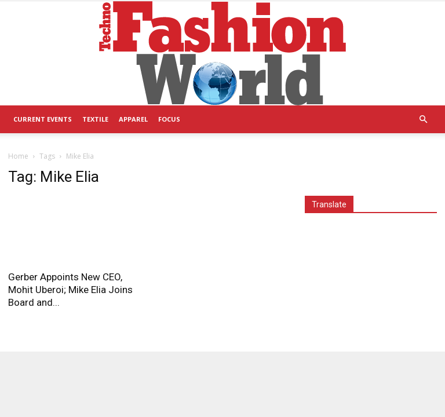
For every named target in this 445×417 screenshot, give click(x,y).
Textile (95, 119)
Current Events (42, 119)
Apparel (133, 119)
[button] (423, 119)
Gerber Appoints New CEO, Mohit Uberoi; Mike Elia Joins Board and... (70, 289)
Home (18, 156)
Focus (169, 119)
